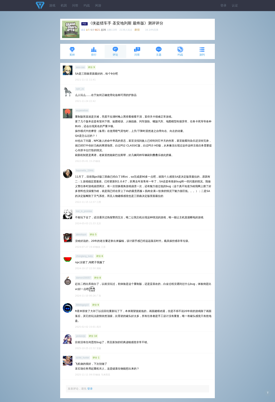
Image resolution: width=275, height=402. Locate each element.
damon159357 (83, 277)
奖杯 (72, 51)
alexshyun (81, 234)
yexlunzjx (80, 336)
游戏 (52, 5)
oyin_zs (80, 89)
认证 (235, 5)
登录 (223, 5)
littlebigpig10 (82, 305)
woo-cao (80, 67)
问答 (75, 5)
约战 (87, 5)
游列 (202, 51)
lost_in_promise (84, 211)
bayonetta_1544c (85, 170)
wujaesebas (82, 110)
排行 (94, 51)
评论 (115, 51)
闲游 (98, 5)
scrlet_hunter (82, 357)
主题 (159, 51)
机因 (64, 5)
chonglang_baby (84, 256)
